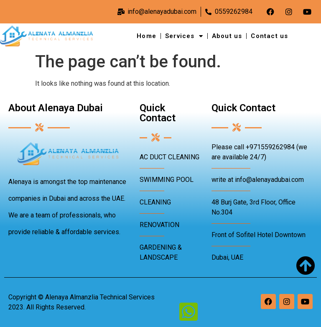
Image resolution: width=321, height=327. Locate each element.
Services (184, 36)
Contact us (269, 36)
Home (146, 36)
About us (227, 36)
